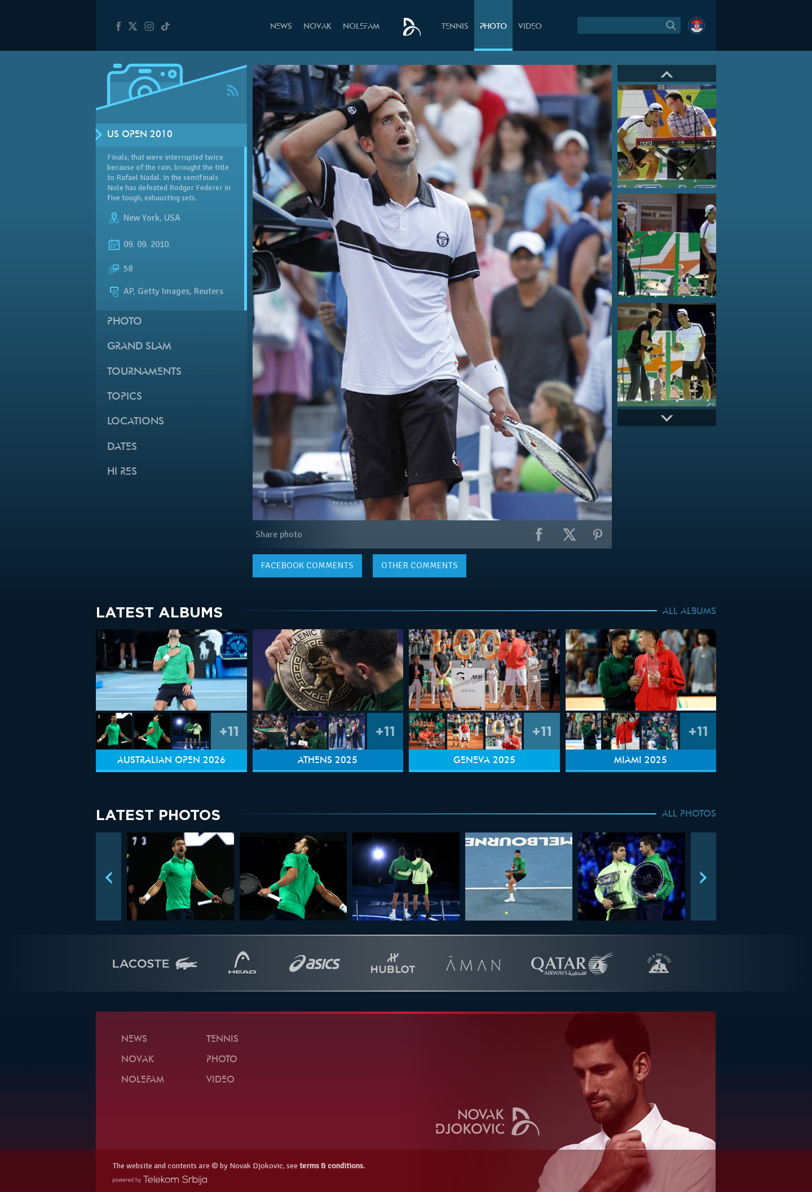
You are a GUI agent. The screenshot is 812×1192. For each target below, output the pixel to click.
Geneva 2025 (484, 760)
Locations (135, 422)
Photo (493, 27)
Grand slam (139, 346)
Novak (317, 27)
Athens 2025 (328, 760)
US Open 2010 (140, 134)
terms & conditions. (332, 1166)
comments (307, 565)
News (281, 27)
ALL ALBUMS (689, 611)
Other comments (419, 565)
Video (530, 27)
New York (141, 218)
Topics (124, 397)
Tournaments (144, 372)
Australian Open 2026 (171, 760)
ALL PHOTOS (689, 814)
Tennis (455, 27)
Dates (122, 447)
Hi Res (122, 472)
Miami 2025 (640, 760)
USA (172, 218)
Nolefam (361, 27)
